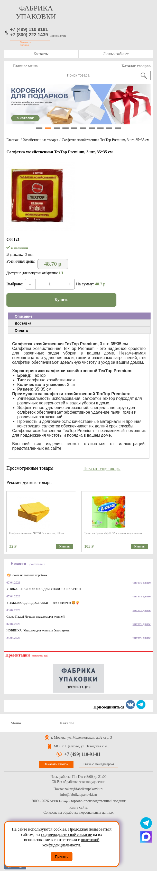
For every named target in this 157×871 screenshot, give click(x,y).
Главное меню (25, 66)
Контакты (41, 54)
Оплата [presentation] (21, 330)
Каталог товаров (136, 66)
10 (118, 128)
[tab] (79, 316)
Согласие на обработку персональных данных (78, 812)
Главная (12, 140)
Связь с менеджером (98, 764)
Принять (61, 856)
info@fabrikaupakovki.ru (78, 795)
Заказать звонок (25, 44)
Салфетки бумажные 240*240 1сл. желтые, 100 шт (36, 533)
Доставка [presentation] (23, 323)
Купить (61, 299)
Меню (16, 723)
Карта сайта (78, 807)
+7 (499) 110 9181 (29, 29)
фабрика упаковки (36, 12)
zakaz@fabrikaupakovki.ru (84, 789)
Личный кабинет (115, 54)
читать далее (142, 582)
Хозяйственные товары (40, 140)
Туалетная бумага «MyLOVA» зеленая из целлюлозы (113, 533)
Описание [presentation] (23, 316)
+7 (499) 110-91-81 (82, 754)
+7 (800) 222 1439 (29, 34)
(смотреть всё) (36, 564)
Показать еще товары (102, 468)
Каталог (67, 723)
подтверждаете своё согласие (66, 834)
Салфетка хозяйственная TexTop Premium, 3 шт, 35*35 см (105, 140)
